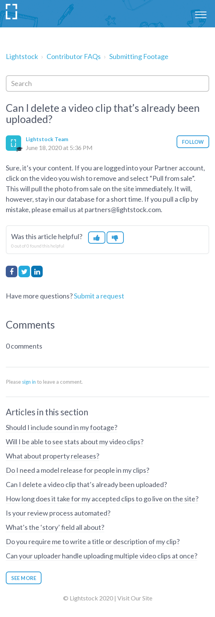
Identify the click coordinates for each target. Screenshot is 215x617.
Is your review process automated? (58, 513)
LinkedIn (37, 271)
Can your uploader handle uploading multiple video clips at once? (101, 555)
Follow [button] (193, 142)
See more (23, 578)
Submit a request (99, 296)
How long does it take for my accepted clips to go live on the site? (102, 498)
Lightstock (22, 56)
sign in (29, 382)
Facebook (11, 271)
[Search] (107, 83)
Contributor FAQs (74, 56)
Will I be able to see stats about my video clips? (74, 441)
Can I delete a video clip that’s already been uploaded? (86, 484)
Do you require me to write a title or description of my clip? (93, 541)
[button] (200, 13)
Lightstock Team (47, 139)
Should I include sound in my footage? (61, 427)
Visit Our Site (134, 598)
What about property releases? (52, 456)
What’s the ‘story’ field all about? (55, 527)
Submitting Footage (138, 56)
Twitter (24, 271)
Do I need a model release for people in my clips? (77, 470)
